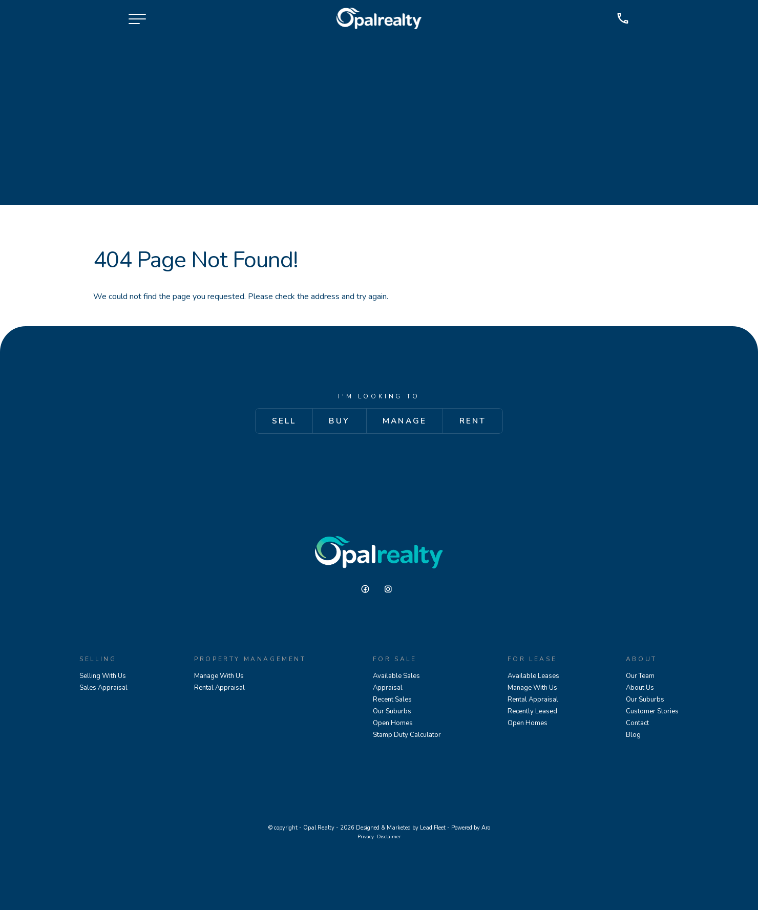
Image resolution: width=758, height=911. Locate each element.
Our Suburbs (392, 712)
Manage (405, 421)
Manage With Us (219, 677)
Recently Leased (532, 712)
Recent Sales (392, 700)
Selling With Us (102, 677)
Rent (477, 421)
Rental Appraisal (219, 688)
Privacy (365, 837)
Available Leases (533, 677)
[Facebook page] (369, 590)
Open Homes (393, 724)
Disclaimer (389, 837)
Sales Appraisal (103, 688)
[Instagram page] (391, 590)
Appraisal (388, 688)
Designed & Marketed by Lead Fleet (401, 829)
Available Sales (396, 677)
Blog (633, 735)
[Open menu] (137, 20)
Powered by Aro (470, 829)
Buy (337, 421)
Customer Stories (652, 712)
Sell (279, 421)
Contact (637, 724)
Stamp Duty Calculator (407, 735)
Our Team (640, 677)
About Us (640, 688)
